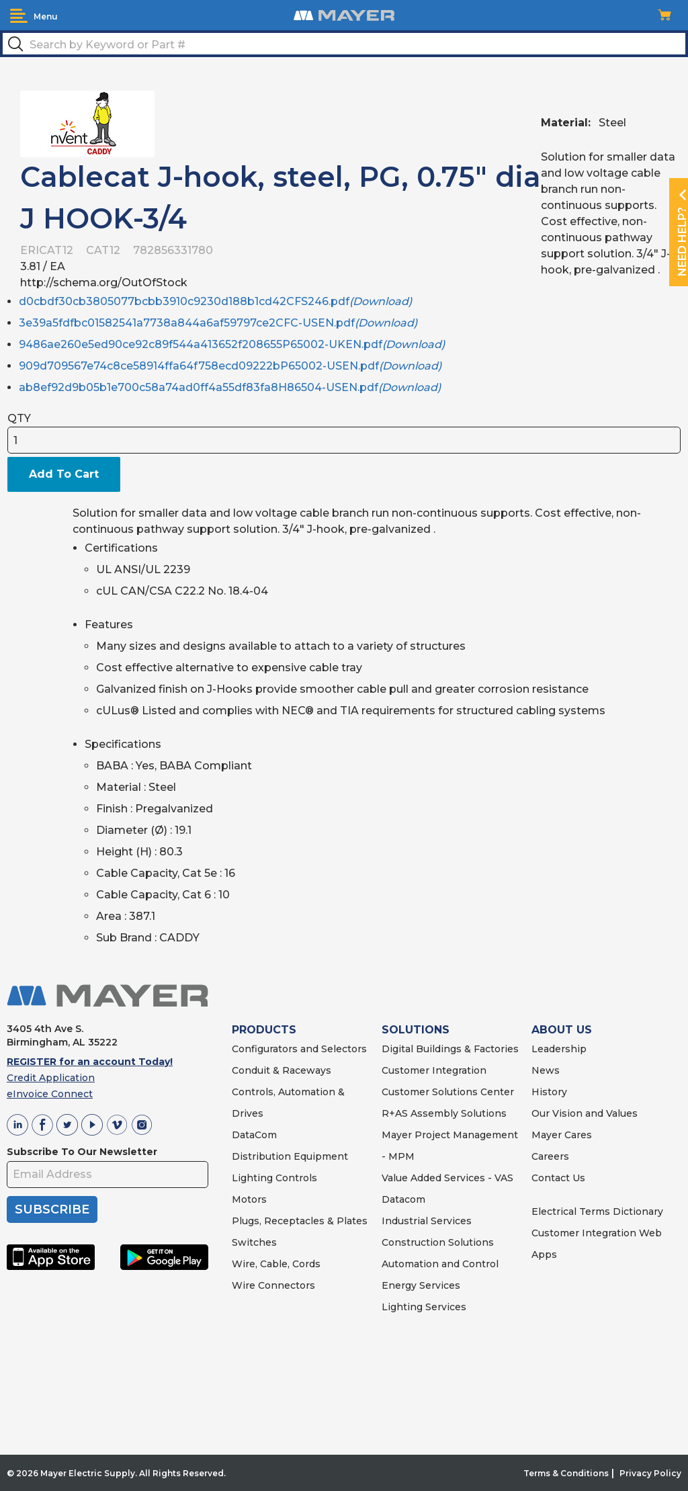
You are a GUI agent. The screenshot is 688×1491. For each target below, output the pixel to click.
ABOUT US (561, 1029)
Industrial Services (427, 1221)
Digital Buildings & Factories (450, 1049)
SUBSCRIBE (52, 1209)
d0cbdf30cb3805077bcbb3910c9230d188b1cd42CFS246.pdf (215, 301)
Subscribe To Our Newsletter (82, 1152)
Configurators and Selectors (299, 1049)
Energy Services (421, 1285)
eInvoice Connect (50, 1094)
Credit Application (51, 1078)
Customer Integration (434, 1070)
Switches (254, 1242)
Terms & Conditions (566, 1473)
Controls (295, 1178)
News (545, 1070)
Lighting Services (424, 1307)
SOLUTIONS (415, 1029)
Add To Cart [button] (64, 474)
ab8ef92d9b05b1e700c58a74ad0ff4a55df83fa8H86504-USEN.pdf (230, 387)
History (549, 1092)
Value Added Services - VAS (447, 1178)
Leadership (559, 1049)
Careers (550, 1156)
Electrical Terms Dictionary (597, 1211)
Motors (249, 1199)
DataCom (254, 1135)
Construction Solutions (438, 1242)
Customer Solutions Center (448, 1092)
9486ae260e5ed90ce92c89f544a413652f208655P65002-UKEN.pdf (232, 344)
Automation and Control (440, 1264)
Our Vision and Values (584, 1113)
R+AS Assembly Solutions (444, 1113)
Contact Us (558, 1178)
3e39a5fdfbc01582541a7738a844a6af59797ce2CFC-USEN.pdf (218, 322)
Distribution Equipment (290, 1156)
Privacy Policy (650, 1473)
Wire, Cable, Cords (276, 1264)
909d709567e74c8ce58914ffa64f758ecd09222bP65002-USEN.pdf (230, 365)
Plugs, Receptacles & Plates (300, 1221)
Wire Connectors (273, 1285)
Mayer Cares (561, 1135)
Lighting (252, 1178)
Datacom (403, 1199)
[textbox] (344, 43)
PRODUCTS (264, 1029)
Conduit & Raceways (281, 1070)
